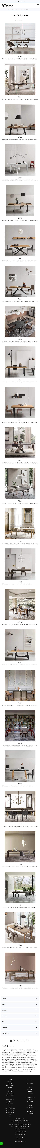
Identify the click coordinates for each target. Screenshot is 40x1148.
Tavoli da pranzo (28, 9)
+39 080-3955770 (21, 1129)
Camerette (30, 1093)
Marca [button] (3, 1004)
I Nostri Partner (10, 1085)
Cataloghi (10, 1083)
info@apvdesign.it (22, 1131)
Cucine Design (10, 1093)
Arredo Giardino (30, 1113)
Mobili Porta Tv (10, 1110)
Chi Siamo (10, 1081)
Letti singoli (30, 1089)
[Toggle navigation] (38, 5)
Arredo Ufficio (30, 1107)
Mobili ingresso (10, 1112)
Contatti (10, 1087)
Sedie (10, 1116)
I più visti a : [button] (5, 1033)
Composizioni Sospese (10, 1108)
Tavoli (22, 9)
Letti (30, 1085)
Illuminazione (30, 1099)
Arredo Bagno (30, 1079)
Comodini (30, 1087)
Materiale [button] (4, 1016)
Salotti (10, 1106)
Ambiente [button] (4, 1010)
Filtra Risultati (20, 20)
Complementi (30, 1101)
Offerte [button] (4, 998)
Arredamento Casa (16, 9)
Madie (10, 1105)
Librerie (10, 1101)
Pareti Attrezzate (10, 1103)
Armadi (30, 1091)
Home (10, 9)
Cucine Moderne (10, 1095)
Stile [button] (3, 1021)
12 (28, 1040)
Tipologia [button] (4, 1027)
